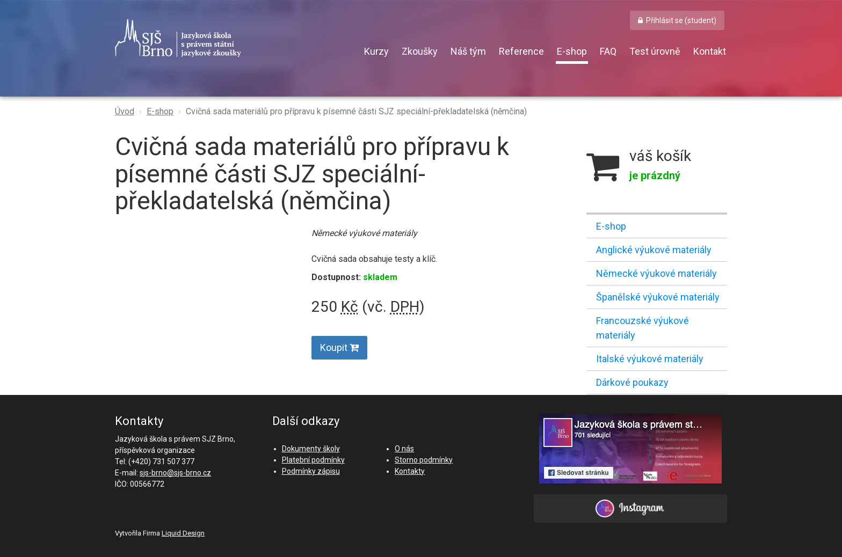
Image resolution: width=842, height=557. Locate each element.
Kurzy (376, 51)
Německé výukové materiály (656, 273)
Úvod (124, 111)
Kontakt (709, 51)
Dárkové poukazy (632, 382)
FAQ (608, 51)
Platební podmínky (313, 460)
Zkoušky (420, 51)
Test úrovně (654, 51)
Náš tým (468, 51)
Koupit (339, 347)
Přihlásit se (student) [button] (681, 20)
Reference (521, 51)
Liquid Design (183, 533)
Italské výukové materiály (649, 358)
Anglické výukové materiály (654, 249)
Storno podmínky (424, 460)
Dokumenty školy (311, 448)
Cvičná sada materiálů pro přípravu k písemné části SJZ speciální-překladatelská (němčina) (356, 111)
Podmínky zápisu (311, 471)
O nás (404, 448)
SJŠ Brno (227, 38)
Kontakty (410, 471)
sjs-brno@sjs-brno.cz (175, 472)
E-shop (572, 51)
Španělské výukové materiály (658, 297)
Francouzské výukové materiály (642, 328)
